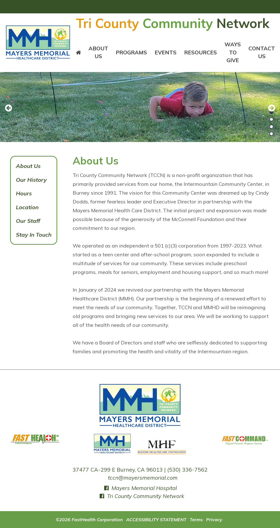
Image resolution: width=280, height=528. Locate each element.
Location (27, 207)
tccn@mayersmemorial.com (143, 477)
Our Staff (28, 220)
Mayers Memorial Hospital (140, 488)
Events (166, 52)
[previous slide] (11, 108)
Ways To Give (233, 52)
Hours (24, 193)
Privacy (214, 519)
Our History (31, 179)
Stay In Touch (33, 234)
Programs (131, 52)
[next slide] (268, 108)
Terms (196, 519)
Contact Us (261, 52)
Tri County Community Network (141, 496)
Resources (200, 52)
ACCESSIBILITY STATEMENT (156, 519)
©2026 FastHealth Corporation (89, 519)
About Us (98, 52)
